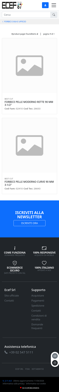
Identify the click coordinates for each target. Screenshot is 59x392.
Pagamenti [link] (37, 300)
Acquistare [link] (37, 295)
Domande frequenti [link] (37, 326)
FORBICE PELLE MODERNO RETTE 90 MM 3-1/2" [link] (29, 103)
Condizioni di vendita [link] (39, 317)
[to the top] (55, 363)
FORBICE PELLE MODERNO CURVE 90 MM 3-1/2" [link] (29, 183)
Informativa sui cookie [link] (36, 383)
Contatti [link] (9, 300)
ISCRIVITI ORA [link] (29, 223)
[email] (55, 356)
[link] (12, 5)
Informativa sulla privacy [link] (14, 383)
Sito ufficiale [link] (11, 295)
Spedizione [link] (37, 305)
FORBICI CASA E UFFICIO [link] (14, 21)
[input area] (26, 15)
